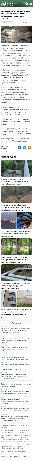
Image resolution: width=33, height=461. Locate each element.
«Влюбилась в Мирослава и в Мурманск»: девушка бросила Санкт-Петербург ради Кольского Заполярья (14, 376)
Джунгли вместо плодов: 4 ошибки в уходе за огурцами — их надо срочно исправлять (15, 410)
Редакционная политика (24, 431)
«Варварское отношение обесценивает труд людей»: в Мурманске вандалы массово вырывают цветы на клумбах (15, 330)
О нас (2, 431)
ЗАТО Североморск (7, 23)
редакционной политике (24, 152)
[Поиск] (26, 3)
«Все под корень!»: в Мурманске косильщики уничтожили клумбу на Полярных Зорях (15, 392)
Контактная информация (9, 431)
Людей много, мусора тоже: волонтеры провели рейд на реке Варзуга (16, 385)
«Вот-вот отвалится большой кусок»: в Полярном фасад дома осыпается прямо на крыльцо (15, 401)
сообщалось (12, 129)
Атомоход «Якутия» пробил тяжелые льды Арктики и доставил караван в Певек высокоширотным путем (15, 418)
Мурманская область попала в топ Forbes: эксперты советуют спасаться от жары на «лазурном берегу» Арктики (15, 367)
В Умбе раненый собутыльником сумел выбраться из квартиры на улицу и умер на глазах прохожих (14, 350)
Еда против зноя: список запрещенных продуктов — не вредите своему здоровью (15, 358)
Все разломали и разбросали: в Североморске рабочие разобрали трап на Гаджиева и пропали (16, 340)
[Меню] (30, 4)
